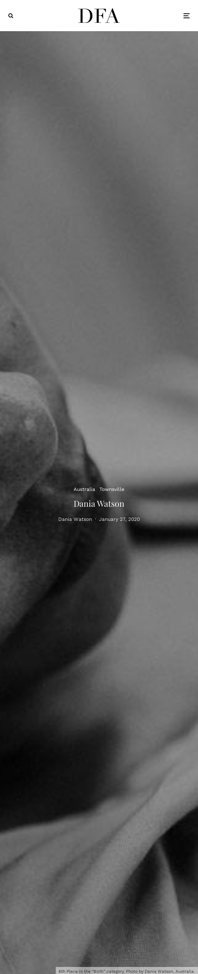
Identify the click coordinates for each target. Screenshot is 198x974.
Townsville (111, 489)
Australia (84, 489)
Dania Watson (75, 520)
